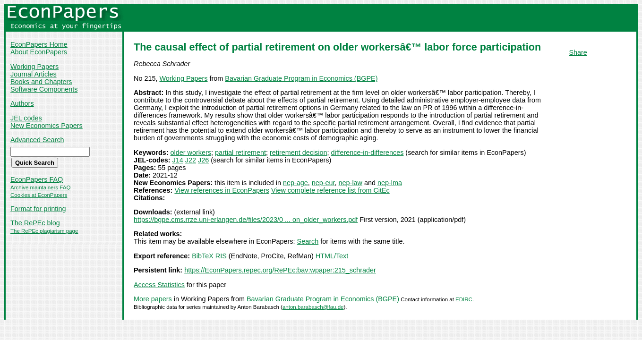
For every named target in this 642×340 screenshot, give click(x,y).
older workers (191, 152)
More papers (153, 299)
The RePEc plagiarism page (44, 231)
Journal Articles (33, 74)
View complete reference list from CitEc (330, 190)
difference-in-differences (367, 152)
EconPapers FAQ (36, 179)
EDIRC (463, 299)
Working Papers (34, 66)
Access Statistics (159, 285)
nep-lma (389, 183)
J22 (190, 160)
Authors (22, 103)
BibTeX (203, 256)
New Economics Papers (46, 125)
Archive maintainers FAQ (40, 187)
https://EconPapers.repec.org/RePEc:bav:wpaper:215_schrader (280, 270)
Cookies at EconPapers (38, 195)
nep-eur (323, 183)
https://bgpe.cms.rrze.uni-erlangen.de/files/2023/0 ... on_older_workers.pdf (246, 219)
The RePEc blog (35, 223)
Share (578, 52)
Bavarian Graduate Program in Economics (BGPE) (301, 78)
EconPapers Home (39, 44)
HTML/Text (332, 256)
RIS (221, 256)
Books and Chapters (41, 81)
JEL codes (26, 118)
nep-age (295, 183)
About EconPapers (38, 52)
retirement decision (298, 152)
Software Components (43, 89)
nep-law (350, 183)
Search (308, 241)
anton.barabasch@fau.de (313, 307)
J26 (203, 160)
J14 (177, 160)
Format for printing (38, 208)
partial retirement (240, 152)
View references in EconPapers (221, 190)
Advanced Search (37, 140)
